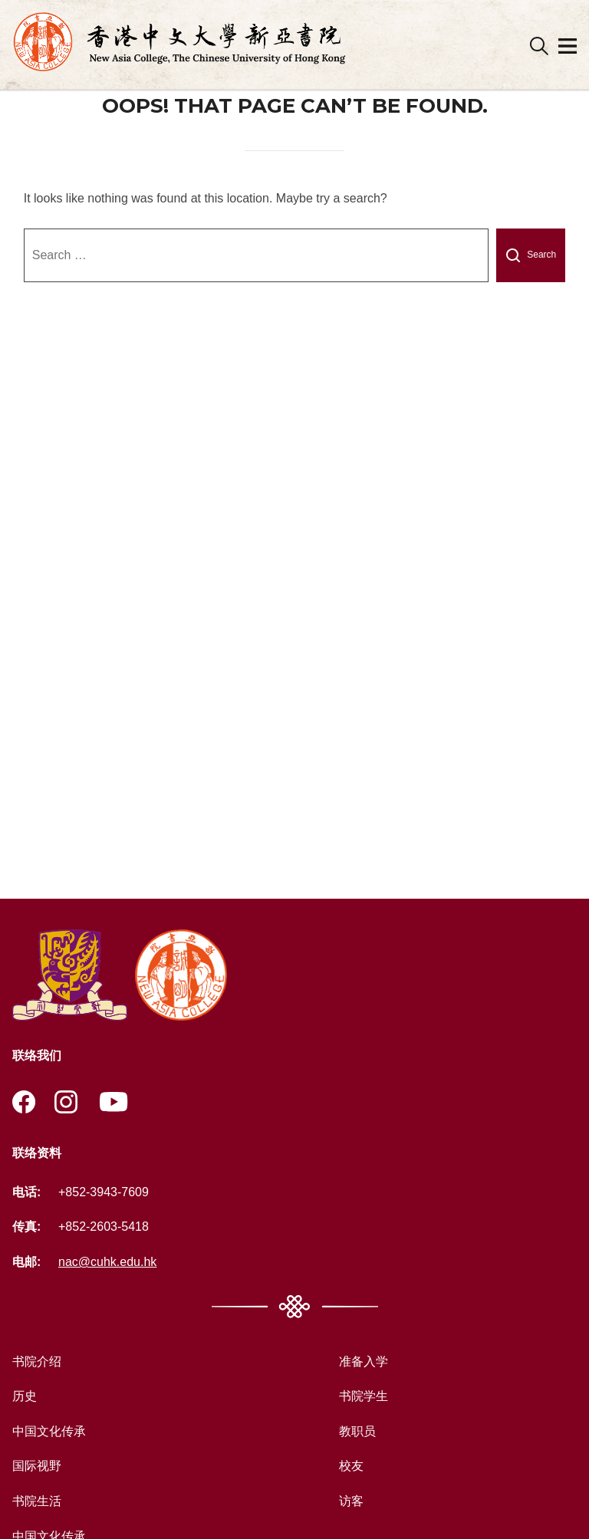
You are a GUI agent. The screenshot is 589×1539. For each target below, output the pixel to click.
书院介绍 (36, 1361)
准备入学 (363, 1361)
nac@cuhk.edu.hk (107, 1261)
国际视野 (36, 1465)
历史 (24, 1396)
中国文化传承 (49, 1431)
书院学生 (363, 1396)
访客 (351, 1501)
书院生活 (36, 1501)
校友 (351, 1465)
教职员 (357, 1431)
